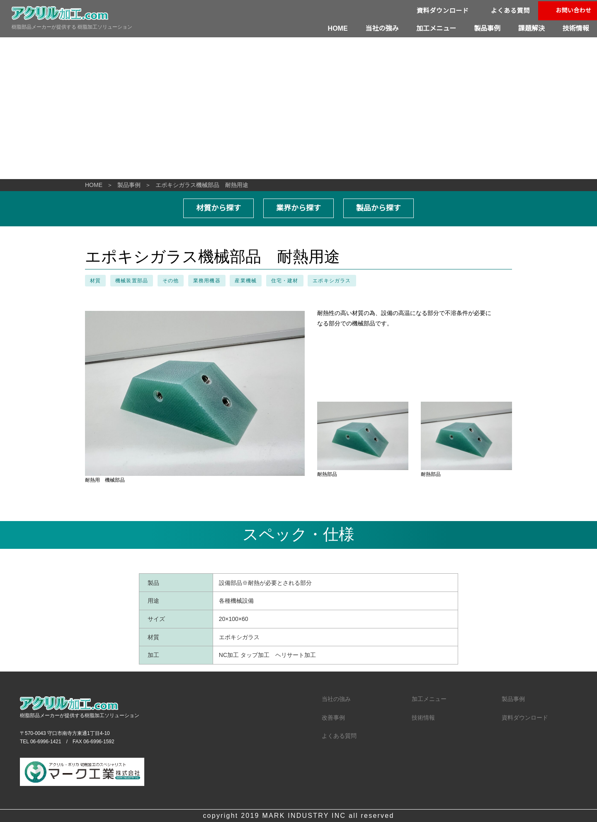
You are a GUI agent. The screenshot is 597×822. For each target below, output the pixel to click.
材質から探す (219, 208)
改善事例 (333, 717)
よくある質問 (510, 10)
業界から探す (298, 208)
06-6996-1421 (45, 741)
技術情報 (576, 28)
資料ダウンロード (443, 10)
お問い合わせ (573, 10)
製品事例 (487, 28)
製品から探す (378, 208)
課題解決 (531, 28)
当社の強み (382, 28)
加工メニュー (437, 28)
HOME (339, 28)
